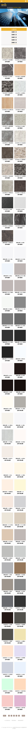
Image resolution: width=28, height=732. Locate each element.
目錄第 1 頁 (14, 32)
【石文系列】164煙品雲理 (20, 76)
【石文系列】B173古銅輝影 (7, 159)
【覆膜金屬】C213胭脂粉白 (7, 491)
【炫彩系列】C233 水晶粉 (7, 657)
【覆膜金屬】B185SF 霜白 (7, 259)
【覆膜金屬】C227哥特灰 (7, 608)
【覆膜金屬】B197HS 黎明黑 (7, 358)
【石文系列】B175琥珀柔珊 (7, 176)
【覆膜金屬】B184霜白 (20, 242)
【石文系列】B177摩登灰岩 (7, 192)
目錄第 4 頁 (14, 39)
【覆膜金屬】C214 (20, 491)
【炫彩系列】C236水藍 (20, 674)
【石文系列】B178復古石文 (20, 192)
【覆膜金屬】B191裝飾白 (7, 309)
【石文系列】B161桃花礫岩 (7, 59)
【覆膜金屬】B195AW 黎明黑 (7, 342)
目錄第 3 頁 (14, 37)
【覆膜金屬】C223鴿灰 (7, 574)
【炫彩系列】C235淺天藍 (7, 674)
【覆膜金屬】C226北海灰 (20, 591)
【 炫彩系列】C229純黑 (7, 624)
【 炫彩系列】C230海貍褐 (20, 624)
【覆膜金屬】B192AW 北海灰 (20, 309)
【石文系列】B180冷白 (20, 209)
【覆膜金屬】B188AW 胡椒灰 (20, 276)
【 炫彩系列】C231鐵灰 (7, 641)
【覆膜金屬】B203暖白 (7, 408)
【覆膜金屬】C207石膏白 (7, 441)
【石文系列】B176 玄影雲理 (20, 176)
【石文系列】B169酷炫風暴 (7, 126)
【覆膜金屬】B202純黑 (20, 392)
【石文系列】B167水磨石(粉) (7, 109)
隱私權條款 (14, 720)
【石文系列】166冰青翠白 (20, 93)
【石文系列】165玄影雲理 (7, 93)
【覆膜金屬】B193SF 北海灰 (7, 325)
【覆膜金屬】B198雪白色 (20, 358)
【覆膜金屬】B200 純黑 (20, 375)
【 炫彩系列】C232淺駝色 (20, 641)
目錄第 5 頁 (14, 42)
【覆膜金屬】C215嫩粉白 (7, 508)
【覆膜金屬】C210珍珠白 (20, 458)
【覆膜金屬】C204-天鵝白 (20, 408)
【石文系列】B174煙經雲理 (20, 159)
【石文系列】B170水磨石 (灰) (20, 126)
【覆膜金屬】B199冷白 (7, 375)
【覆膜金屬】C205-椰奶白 (7, 425)
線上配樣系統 (7, 720)
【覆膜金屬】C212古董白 (20, 475)
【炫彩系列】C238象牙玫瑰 (20, 691)
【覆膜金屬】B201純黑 (7, 392)
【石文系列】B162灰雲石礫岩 (20, 60)
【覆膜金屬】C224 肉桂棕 (20, 574)
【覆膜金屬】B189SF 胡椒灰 (7, 292)
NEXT (23, 715)
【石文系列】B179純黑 (7, 209)
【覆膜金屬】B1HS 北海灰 (20, 325)
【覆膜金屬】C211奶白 (7, 475)
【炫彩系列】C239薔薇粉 (7, 707)
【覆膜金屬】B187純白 (7, 275)
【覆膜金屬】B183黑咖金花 (7, 242)
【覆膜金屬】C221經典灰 (7, 558)
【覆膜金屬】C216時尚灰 (20, 508)
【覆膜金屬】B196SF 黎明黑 (20, 342)
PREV (5, 715)
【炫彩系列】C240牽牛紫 (20, 707)
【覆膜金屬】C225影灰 (7, 591)
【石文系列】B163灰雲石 (7, 76)
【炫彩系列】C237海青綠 (7, 691)
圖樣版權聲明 (20, 720)
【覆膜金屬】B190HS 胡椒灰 (20, 292)
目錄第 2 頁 (14, 34)
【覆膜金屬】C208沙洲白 (20, 441)
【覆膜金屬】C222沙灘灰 (20, 558)
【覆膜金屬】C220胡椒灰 (20, 541)
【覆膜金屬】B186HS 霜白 (20, 259)
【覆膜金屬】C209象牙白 (7, 458)
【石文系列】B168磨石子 (20, 109)
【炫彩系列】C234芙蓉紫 (20, 657)
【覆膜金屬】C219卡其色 (7, 541)
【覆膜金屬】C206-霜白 (20, 425)
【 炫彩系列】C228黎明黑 (20, 608)
